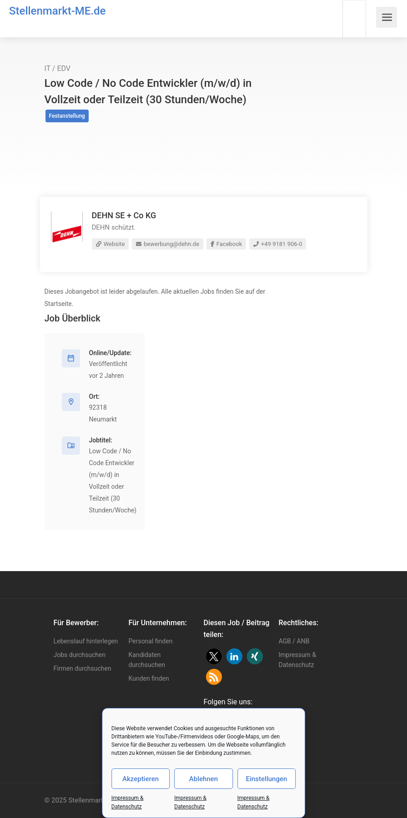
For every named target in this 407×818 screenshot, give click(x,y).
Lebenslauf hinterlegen (86, 641)
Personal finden (151, 641)
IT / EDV (58, 68)
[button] (214, 656)
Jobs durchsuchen (80, 654)
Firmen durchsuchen (82, 668)
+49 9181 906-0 (277, 244)
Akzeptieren (140, 779)
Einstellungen (266, 779)
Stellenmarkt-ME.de (57, 11)
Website (110, 244)
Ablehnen (203, 779)
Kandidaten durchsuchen (147, 659)
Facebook (226, 244)
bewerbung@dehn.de (167, 244)
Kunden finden (149, 678)
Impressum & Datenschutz (298, 659)
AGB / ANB (294, 641)
